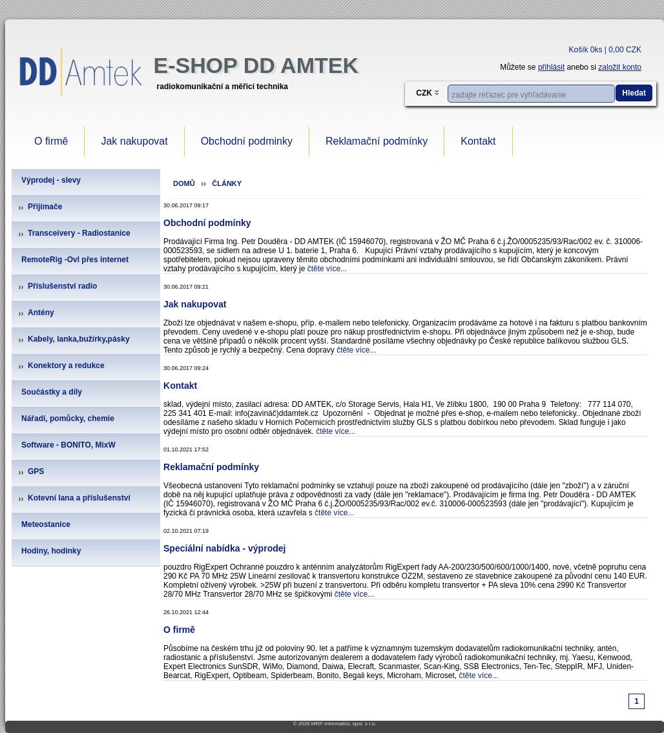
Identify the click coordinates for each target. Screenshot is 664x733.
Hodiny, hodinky (51, 550)
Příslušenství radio (62, 286)
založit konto (619, 67)
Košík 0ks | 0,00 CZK (605, 49)
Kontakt (478, 141)
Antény (41, 312)
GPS (36, 471)
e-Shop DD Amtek (256, 65)
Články (227, 183)
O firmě (51, 141)
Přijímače (45, 206)
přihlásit (551, 67)
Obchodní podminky (247, 141)
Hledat (634, 93)
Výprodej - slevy (51, 180)
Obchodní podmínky (207, 223)
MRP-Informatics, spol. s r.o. (343, 724)
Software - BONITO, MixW (68, 444)
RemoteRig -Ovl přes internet (75, 259)
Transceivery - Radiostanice (79, 233)
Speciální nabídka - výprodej (224, 548)
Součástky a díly (51, 392)
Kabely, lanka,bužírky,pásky (79, 339)
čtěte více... (327, 268)
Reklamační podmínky (377, 141)
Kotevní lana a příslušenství (79, 497)
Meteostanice (45, 524)
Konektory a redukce (66, 365)
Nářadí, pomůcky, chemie (67, 418)
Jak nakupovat (134, 141)
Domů (184, 183)
